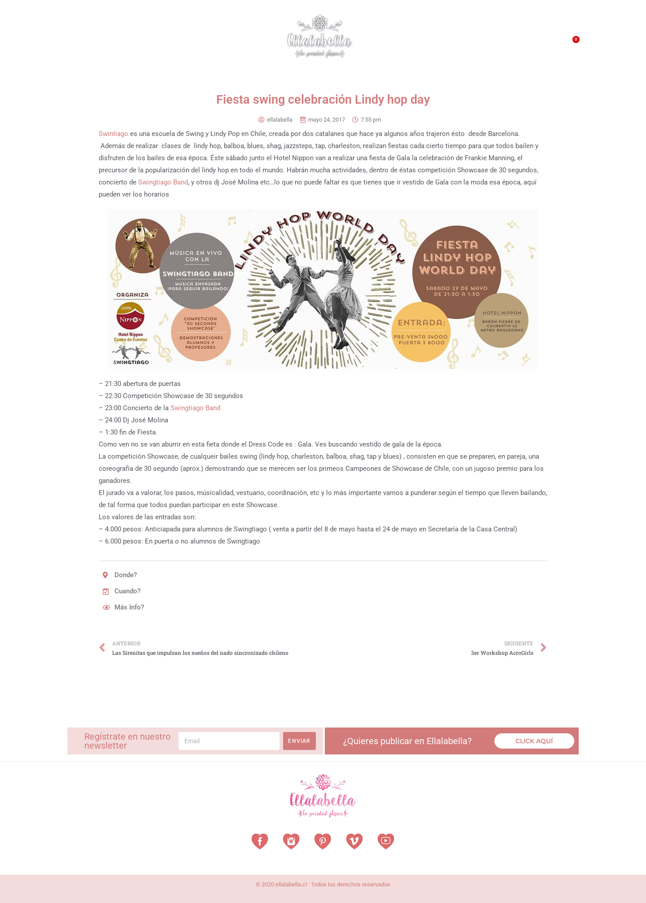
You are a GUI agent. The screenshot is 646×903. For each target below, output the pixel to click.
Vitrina (247, 42)
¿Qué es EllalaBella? (420, 44)
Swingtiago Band (163, 182)
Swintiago (113, 134)
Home (81, 42)
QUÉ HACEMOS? (483, 44)
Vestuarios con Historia (142, 42)
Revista (210, 42)
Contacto (527, 44)
